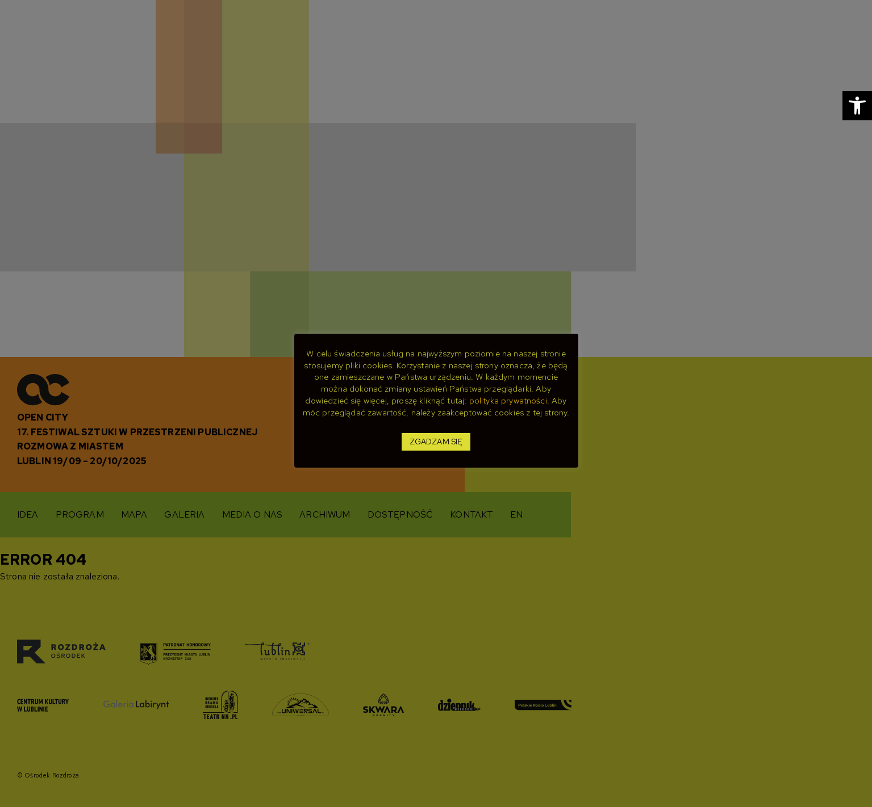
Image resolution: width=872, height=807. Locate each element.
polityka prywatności (508, 400)
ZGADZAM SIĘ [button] (436, 441)
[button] (857, 105)
